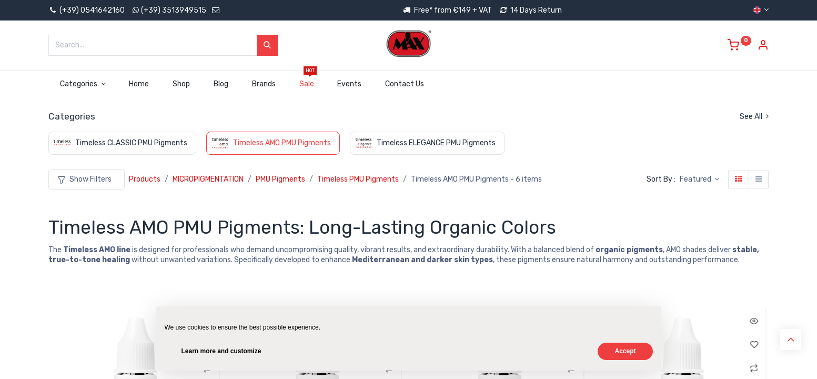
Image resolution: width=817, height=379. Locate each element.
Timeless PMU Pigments (358, 179)
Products (144, 179)
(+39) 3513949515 (173, 10)
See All (754, 116)
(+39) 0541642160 (86, 10)
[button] (699, 179)
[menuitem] (139, 84)
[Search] (267, 45)
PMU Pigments (280, 179)
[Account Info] (763, 46)
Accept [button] (625, 351)
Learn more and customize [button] (221, 351)
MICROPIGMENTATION (208, 179)
